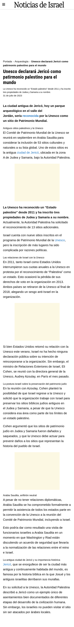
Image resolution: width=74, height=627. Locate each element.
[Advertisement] (37, 33)
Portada (7, 61)
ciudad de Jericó (28, 152)
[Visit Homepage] (39, 5)
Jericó (7, 564)
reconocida (31, 115)
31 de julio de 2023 (12, 95)
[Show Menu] (3, 4)
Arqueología (22, 61)
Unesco (60, 240)
